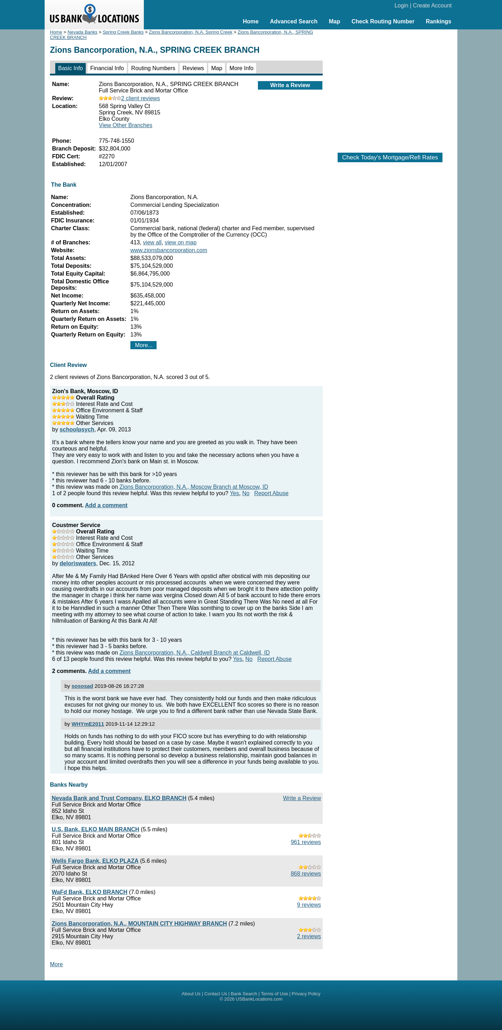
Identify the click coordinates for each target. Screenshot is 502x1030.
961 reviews (306, 842)
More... (144, 345)
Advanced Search (293, 21)
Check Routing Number (382, 21)
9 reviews (309, 905)
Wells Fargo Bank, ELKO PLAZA (95, 861)
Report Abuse (271, 493)
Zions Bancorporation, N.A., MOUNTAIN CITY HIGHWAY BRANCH (139, 924)
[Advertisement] (390, 87)
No (245, 493)
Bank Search (244, 993)
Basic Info (70, 68)
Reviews (193, 68)
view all (152, 242)
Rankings (438, 21)
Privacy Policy (306, 993)
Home (250, 21)
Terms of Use (274, 993)
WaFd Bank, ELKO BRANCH (90, 892)
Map (334, 21)
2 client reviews (129, 98)
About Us (191, 993)
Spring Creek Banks (123, 32)
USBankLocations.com (259, 999)
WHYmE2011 (88, 724)
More (56, 964)
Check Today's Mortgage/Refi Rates (390, 157)
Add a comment (106, 505)
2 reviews (309, 936)
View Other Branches (125, 125)
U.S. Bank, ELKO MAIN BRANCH (95, 829)
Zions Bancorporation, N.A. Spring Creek (190, 32)
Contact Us (215, 993)
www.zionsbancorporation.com (168, 250)
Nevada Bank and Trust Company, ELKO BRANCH (119, 798)
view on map (181, 242)
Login (401, 5)
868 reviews (306, 874)
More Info (242, 68)
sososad (82, 686)
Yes (234, 493)
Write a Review (290, 85)
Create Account (432, 5)
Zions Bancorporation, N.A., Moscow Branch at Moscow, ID (193, 487)
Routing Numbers (153, 68)
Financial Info (107, 68)
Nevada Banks (83, 32)
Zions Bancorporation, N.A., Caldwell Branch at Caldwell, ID (194, 653)
